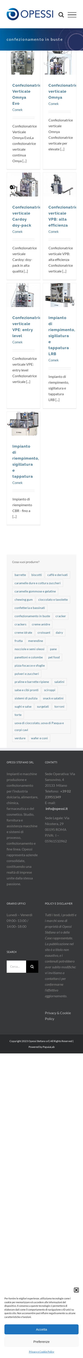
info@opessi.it (57, 808)
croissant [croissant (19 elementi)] (44, 632)
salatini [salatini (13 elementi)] (59, 682)
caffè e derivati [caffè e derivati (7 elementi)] (57, 575)
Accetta (41, 1329)
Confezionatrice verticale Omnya (62, 97)
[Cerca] (32, 967)
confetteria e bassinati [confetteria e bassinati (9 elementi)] (30, 608)
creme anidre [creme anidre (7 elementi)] (41, 624)
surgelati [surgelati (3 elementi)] (43, 706)
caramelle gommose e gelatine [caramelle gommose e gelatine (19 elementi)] (35, 591)
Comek (17, 110)
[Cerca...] (16, 967)
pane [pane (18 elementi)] (53, 649)
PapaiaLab (49, 1047)
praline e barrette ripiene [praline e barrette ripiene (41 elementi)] (32, 682)
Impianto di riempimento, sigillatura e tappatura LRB (59, 352)
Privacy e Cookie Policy (41, 1351)
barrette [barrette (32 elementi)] (20, 575)
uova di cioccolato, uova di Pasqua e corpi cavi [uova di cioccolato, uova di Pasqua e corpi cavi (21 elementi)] (39, 726)
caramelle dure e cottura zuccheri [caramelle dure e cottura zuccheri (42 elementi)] (38, 583)
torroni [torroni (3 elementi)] (59, 706)
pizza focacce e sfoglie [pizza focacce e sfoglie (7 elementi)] (30, 665)
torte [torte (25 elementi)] (18, 715)
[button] (76, 1290)
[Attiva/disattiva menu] (72, 14)
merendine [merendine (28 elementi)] (35, 641)
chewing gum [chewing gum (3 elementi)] (24, 599)
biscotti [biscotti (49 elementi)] (36, 575)
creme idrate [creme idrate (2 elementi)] (23, 632)
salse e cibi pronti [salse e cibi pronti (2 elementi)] (27, 690)
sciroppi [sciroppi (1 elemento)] (49, 690)
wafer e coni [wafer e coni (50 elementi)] (39, 738)
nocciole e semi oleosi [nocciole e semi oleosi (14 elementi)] (29, 649)
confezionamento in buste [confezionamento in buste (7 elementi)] (32, 616)
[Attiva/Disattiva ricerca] (61, 14)
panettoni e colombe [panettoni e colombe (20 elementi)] (29, 657)
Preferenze (41, 1342)
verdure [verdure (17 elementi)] (20, 738)
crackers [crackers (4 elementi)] (20, 624)
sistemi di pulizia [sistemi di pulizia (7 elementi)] (26, 698)
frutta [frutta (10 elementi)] (19, 641)
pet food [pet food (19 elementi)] (54, 657)
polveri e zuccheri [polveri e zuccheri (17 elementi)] (27, 674)
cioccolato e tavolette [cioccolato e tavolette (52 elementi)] (53, 599)
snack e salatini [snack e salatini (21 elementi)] (53, 698)
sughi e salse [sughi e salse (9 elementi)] (23, 706)
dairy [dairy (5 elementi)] (59, 632)
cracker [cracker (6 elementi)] (61, 616)
